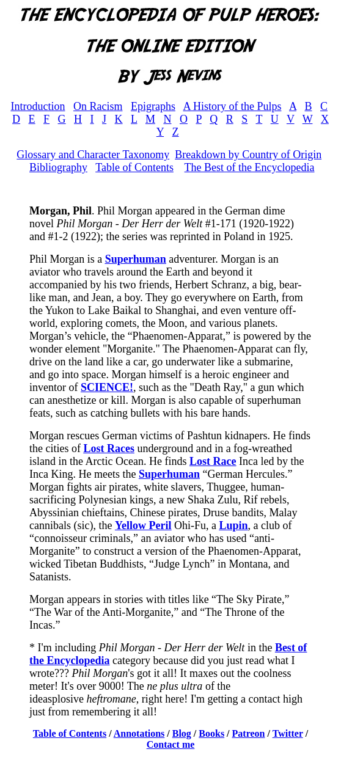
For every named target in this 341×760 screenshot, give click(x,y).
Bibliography (58, 167)
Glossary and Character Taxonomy (92, 154)
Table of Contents (134, 167)
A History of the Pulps (232, 106)
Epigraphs (153, 106)
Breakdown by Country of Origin (248, 154)
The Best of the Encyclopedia (250, 167)
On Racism (98, 106)
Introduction (37, 106)
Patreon (248, 733)
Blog (181, 733)
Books (211, 733)
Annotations (139, 733)
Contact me (171, 744)
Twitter (288, 733)
